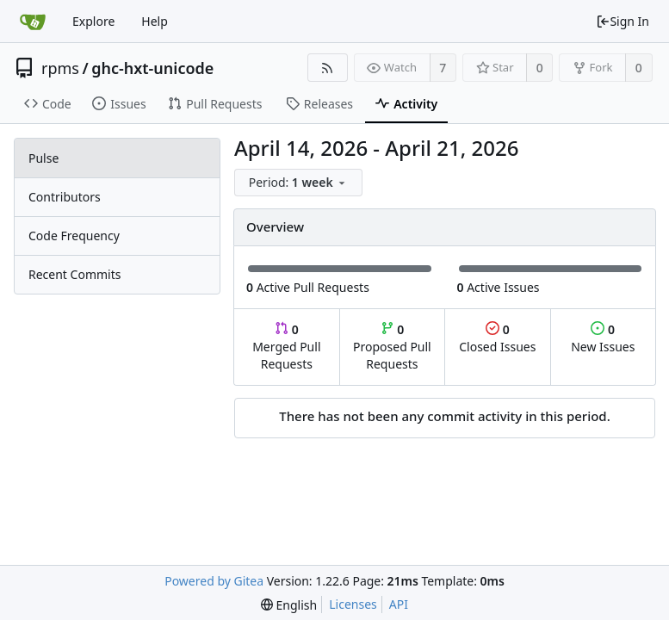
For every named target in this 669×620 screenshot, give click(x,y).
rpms (60, 68)
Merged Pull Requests (286, 346)
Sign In (622, 21)
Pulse (43, 158)
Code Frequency (74, 235)
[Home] (33, 21)
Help (154, 21)
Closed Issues (497, 338)
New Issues (603, 338)
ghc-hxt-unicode (152, 68)
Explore (93, 21)
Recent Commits (74, 274)
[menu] (299, 183)
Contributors (64, 197)
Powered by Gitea (213, 581)
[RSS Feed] (327, 67)
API (398, 604)
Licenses (353, 604)
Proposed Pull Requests (392, 346)
